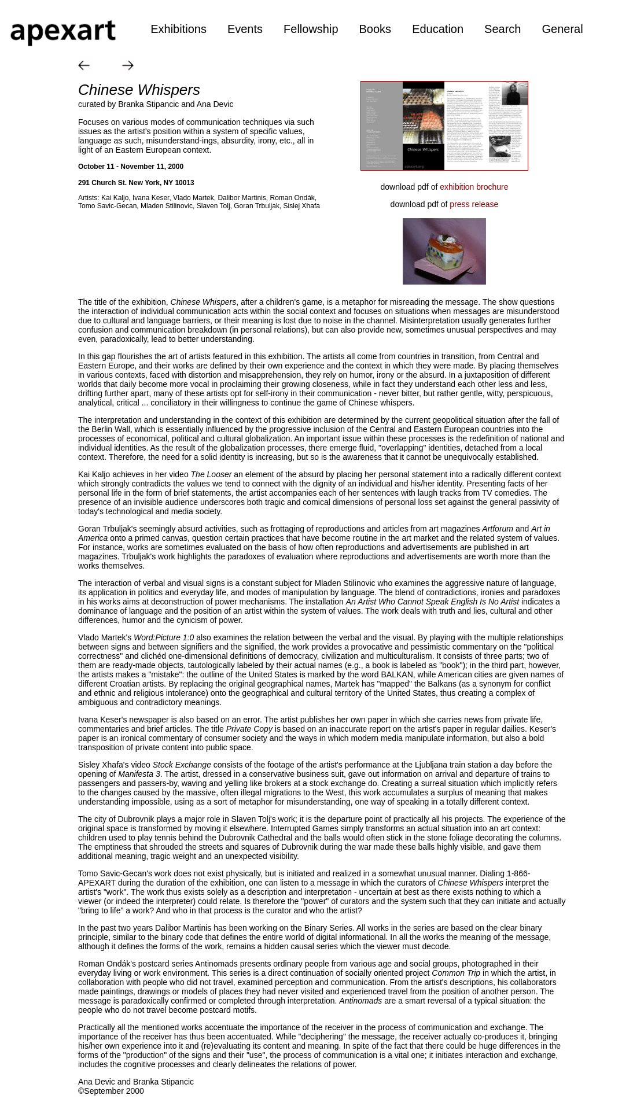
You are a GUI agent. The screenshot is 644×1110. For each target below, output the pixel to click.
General (562, 29)
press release (474, 204)
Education (437, 29)
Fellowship (311, 29)
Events (245, 29)
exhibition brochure (474, 186)
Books (375, 29)
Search (502, 29)
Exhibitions (178, 29)
